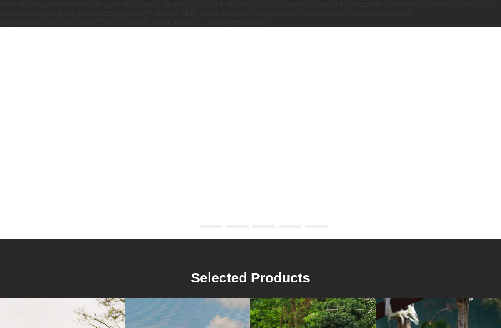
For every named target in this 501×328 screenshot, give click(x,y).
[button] (184, 226)
